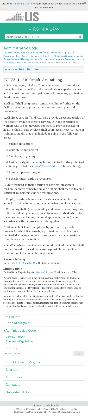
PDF (30, 69)
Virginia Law (44, 28)
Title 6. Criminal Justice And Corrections (42, 52)
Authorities (13, 377)
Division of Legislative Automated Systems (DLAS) (51, 412)
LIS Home (36, 405)
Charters (11, 369)
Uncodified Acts (17, 392)
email (38, 69)
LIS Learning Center (22, 3)
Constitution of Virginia (22, 362)
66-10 (21, 262)
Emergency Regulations (19, 341)
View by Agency (14, 336)
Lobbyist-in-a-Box (51, 405)
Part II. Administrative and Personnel (57, 59)
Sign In (77, 412)
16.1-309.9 (11, 262)
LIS (23, 16)
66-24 (32, 262)
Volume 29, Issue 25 (46, 272)
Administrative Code (18, 36)
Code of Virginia (17, 323)
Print (22, 69)
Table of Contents (11, 52)
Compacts (12, 384)
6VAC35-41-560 (45, 166)
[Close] (85, 3)
